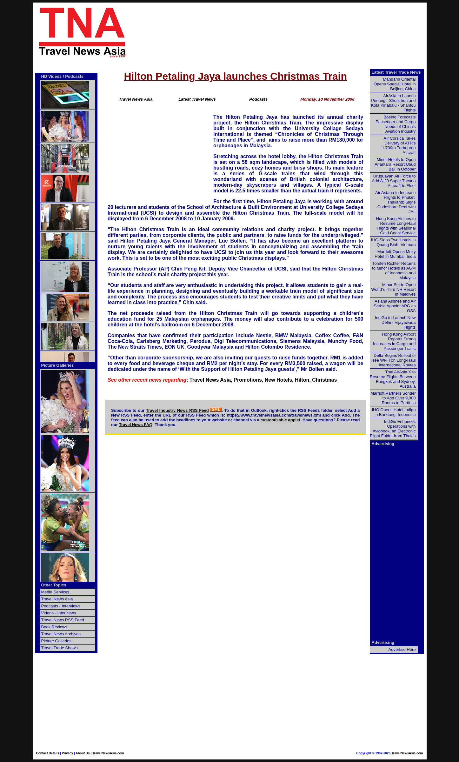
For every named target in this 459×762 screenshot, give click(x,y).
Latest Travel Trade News (396, 72)
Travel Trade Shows (59, 647)
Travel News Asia (136, 99)
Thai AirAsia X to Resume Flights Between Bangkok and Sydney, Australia (393, 379)
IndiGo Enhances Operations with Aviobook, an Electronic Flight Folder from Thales (393, 428)
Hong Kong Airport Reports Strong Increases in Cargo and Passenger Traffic (394, 341)
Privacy (67, 753)
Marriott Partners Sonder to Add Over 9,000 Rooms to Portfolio (393, 398)
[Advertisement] (287, 32)
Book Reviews (54, 627)
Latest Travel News (197, 99)
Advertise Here (402, 649)
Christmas (324, 380)
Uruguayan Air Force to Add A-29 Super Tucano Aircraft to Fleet (394, 181)
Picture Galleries (57, 365)
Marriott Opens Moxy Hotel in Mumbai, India (395, 254)
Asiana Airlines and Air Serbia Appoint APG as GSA (395, 306)
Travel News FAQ (136, 424)
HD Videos (51, 76)
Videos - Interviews (58, 613)
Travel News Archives (61, 634)
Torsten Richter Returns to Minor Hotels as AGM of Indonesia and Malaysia (394, 270)
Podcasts (258, 99)
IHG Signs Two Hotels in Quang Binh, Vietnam (393, 242)
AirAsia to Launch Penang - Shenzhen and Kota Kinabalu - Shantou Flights (393, 102)
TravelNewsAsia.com (108, 753)
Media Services (55, 592)
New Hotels (278, 380)
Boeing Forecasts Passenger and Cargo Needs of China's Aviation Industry (396, 124)
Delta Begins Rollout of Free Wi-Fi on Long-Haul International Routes (393, 360)
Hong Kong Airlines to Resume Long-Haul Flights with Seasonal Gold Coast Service (396, 225)
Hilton (302, 380)
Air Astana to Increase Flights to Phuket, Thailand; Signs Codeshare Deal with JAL (395, 202)
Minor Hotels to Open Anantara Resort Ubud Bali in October (395, 164)
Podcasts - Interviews (61, 606)
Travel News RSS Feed (62, 620)
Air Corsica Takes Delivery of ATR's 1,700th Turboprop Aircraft (399, 145)
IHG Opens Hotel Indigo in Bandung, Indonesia (394, 412)
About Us (83, 753)
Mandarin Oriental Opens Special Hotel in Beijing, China (395, 84)
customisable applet (280, 420)
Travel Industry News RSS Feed (177, 410)
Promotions (248, 380)
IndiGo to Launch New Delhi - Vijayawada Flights (395, 322)
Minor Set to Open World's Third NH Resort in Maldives (393, 289)
